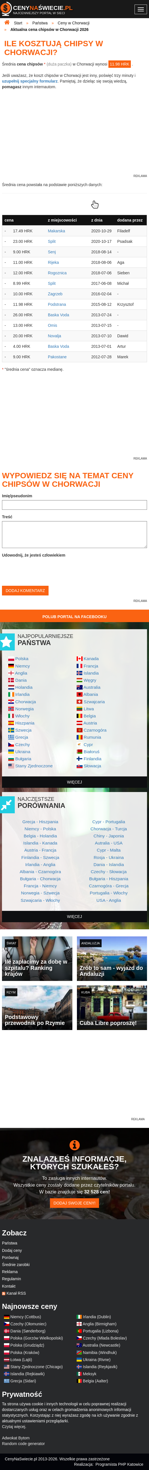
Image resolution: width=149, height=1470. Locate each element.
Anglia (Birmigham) (99, 1324)
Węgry (90, 680)
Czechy (22, 744)
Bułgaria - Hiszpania (108, 878)
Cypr (88, 744)
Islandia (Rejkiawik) (28, 1374)
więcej (74, 782)
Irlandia (22, 694)
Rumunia (92, 737)
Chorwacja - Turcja (109, 828)
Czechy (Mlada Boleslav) (105, 1338)
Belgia (90, 715)
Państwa (9, 1243)
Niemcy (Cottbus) (26, 1317)
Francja (91, 666)
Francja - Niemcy (40, 885)
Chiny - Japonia (109, 835)
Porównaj (10, 1257)
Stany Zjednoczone (34, 765)
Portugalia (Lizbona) (100, 1331)
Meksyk (89, 1374)
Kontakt (8, 1286)
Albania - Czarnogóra (40, 871)
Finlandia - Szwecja (40, 857)
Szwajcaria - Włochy (40, 900)
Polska (21, 658)
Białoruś (92, 751)
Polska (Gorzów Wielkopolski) (37, 1338)
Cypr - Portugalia (108, 821)
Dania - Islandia (109, 864)
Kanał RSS (16, 1293)
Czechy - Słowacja (109, 871)
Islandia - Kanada (40, 843)
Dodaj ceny (12, 1250)
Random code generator (23, 1443)
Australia (91, 687)
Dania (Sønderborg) (28, 1331)
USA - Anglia (108, 900)
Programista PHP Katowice (119, 1464)
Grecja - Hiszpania (40, 821)
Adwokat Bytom (16, 1438)
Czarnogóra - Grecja (108, 885)
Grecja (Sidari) (23, 1381)
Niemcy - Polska (40, 828)
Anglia (21, 673)
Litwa (89, 708)
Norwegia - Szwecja (40, 892)
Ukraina (22, 751)
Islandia (91, 673)
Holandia (24, 687)
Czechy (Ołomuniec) (29, 1324)
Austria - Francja (40, 850)
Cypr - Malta (109, 850)
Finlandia (92, 758)
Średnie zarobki (16, 1264)
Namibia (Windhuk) (100, 1352)
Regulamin (11, 1279)
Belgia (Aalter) (95, 1381)
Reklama (10, 1271)
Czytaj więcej (13, 1426)
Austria (90, 723)
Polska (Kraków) (25, 1352)
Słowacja (92, 765)
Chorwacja (25, 701)
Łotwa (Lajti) (21, 1359)
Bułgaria (23, 758)
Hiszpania (25, 723)
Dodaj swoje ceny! (75, 1203)
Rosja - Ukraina (109, 857)
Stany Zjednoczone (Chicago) (37, 1366)
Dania (21, 680)
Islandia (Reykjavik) (100, 1366)
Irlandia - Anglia (40, 864)
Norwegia (24, 708)
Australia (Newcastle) (101, 1345)
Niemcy (22, 666)
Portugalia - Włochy (108, 892)
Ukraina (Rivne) (96, 1359)
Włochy (22, 715)
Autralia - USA (109, 843)
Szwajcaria (94, 701)
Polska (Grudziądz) (27, 1345)
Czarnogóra (95, 730)
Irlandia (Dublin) (97, 1317)
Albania (90, 694)
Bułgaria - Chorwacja (40, 878)
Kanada (91, 658)
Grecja (21, 737)
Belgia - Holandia (40, 835)
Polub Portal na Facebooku (74, 616)
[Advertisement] (74, 1077)
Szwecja (23, 730)
